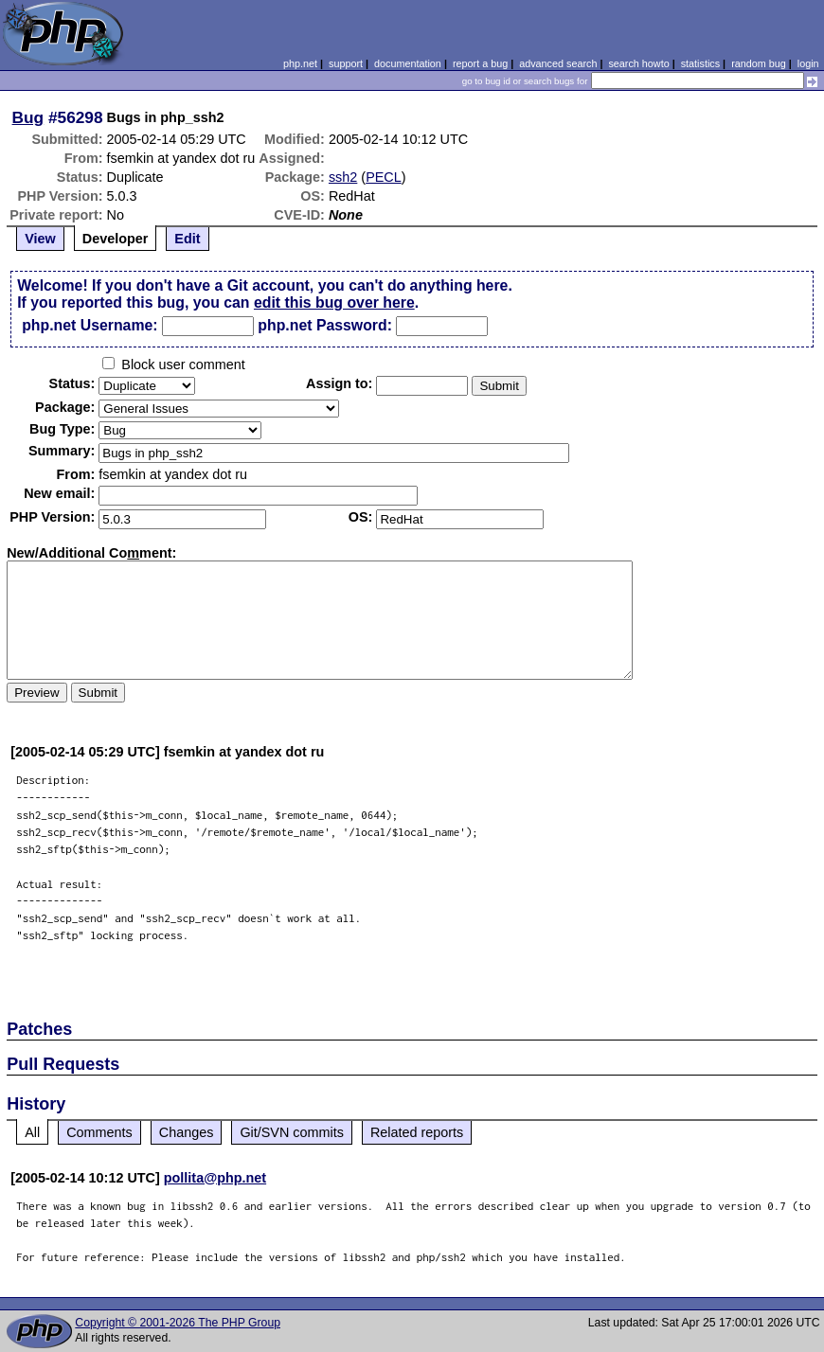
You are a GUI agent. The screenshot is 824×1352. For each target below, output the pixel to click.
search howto (638, 63)
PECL (384, 177)
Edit (187, 238)
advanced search (558, 63)
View (40, 238)
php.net (300, 63)
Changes (186, 1132)
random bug (758, 63)
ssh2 (343, 177)
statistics (700, 63)
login (808, 63)
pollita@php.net (215, 1177)
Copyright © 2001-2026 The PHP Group (177, 1322)
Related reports (416, 1132)
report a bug (480, 63)
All (32, 1132)
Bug (28, 117)
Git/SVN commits (292, 1132)
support (346, 63)
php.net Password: (325, 325)
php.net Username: (89, 325)
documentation (407, 63)
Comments (99, 1132)
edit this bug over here (334, 302)
